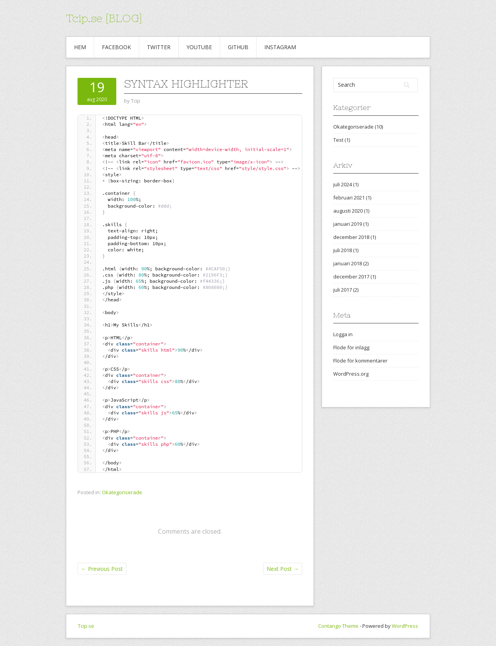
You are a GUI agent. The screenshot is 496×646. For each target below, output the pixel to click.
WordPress (405, 625)
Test (338, 139)
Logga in (343, 334)
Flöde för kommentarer (360, 360)
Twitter (158, 47)
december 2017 (351, 276)
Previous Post (102, 568)
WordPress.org (351, 373)
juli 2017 (342, 289)
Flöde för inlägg (351, 347)
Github (238, 47)
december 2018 (351, 237)
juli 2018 (342, 250)
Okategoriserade (122, 492)
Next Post (283, 568)
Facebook (116, 47)
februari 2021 (349, 197)
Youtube (199, 47)
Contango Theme (338, 625)
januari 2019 (347, 223)
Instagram (280, 47)
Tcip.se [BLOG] (104, 18)
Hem (80, 47)
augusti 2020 (348, 210)
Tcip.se (86, 625)
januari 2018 (347, 263)
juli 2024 (342, 184)
